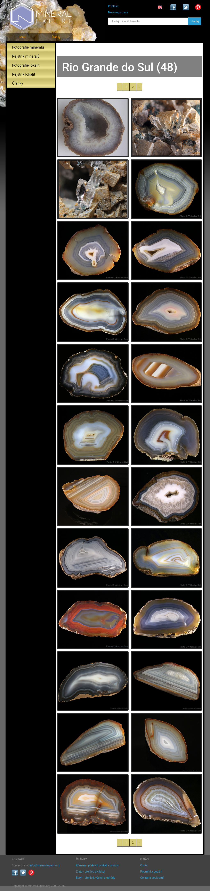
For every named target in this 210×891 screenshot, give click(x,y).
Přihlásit (113, 6)
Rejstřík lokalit (23, 74)
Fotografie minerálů (28, 47)
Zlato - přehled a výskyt (90, 871)
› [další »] (139, 87)
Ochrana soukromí (152, 877)
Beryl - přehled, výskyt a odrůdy (95, 877)
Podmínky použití (151, 871)
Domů (22, 37)
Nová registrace (118, 12)
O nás (144, 865)
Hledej (195, 21)
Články (56, 37)
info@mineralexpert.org (44, 865)
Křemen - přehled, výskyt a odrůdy (97, 865)
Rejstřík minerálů (26, 56)
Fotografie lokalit (26, 65)
